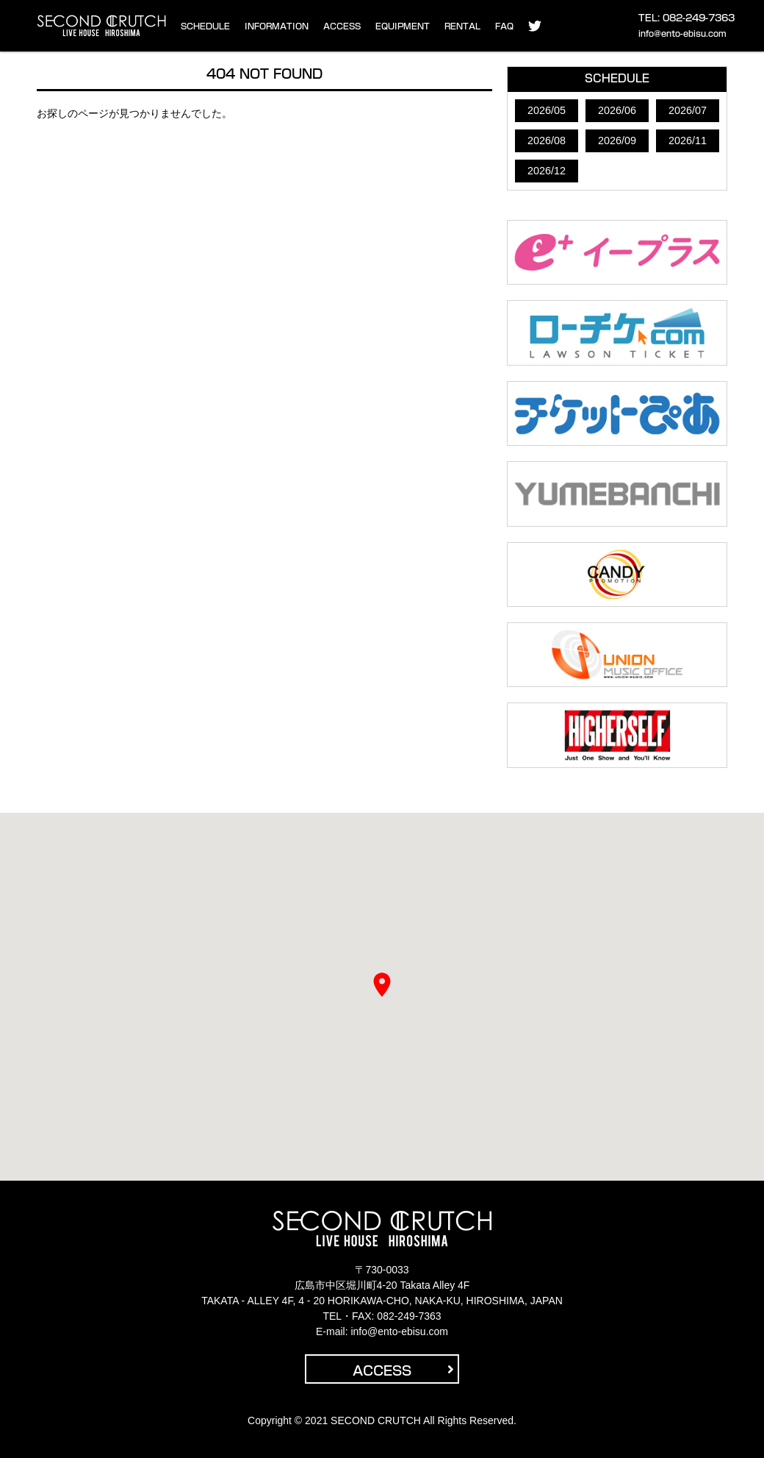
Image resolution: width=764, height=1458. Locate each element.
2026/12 (546, 171)
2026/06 (617, 110)
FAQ (504, 26)
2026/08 (546, 140)
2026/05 (546, 110)
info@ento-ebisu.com (682, 33)
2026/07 (687, 110)
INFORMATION (277, 26)
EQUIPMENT (402, 26)
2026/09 (617, 140)
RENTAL (462, 26)
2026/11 (687, 140)
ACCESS (342, 26)
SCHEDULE (205, 26)
